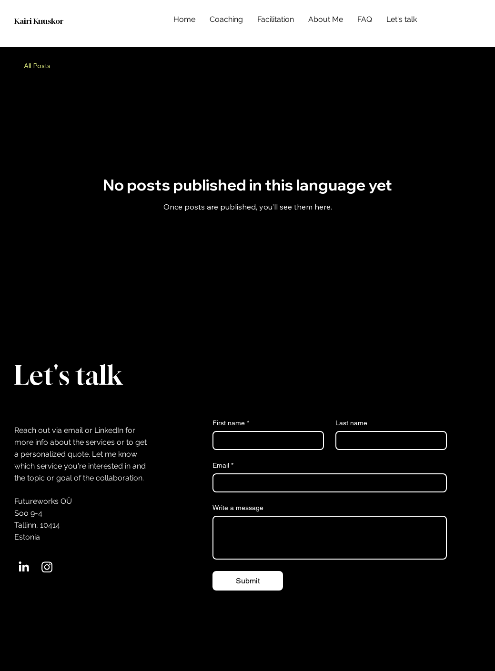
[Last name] (388, 440)
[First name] (265, 440)
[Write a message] (329, 538)
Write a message (237, 507)
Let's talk (68, 375)
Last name (351, 423)
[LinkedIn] (23, 567)
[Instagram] (47, 567)
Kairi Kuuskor (38, 21)
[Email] (326, 482)
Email (222, 465)
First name (230, 423)
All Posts (37, 65)
